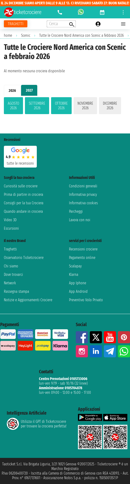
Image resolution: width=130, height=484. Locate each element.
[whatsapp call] (81, 12)
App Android (78, 291)
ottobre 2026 (61, 105)
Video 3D (10, 220)
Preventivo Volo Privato (86, 300)
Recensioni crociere (83, 249)
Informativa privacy (83, 194)
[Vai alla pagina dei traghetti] (15, 23)
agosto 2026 (13, 105)
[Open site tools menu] (123, 12)
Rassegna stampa (16, 291)
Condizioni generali (83, 186)
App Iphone (77, 283)
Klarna (73, 274)
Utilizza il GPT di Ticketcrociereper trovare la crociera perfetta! (36, 424)
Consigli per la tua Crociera (23, 203)
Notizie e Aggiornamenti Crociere (28, 300)
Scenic (25, 35)
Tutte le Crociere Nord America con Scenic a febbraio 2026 (81, 35)
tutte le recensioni (20, 163)
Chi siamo (11, 266)
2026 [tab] (12, 90)
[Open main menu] (123, 24)
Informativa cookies (83, 203)
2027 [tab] (29, 90)
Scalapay (75, 266)
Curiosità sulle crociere (21, 186)
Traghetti (10, 249)
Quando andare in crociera (23, 211)
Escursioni (11, 228)
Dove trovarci (13, 274)
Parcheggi (76, 211)
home (8, 35)
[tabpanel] (65, 106)
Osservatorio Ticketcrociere (24, 257)
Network (10, 283)
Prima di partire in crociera (23, 194)
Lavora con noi (79, 220)
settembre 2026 (37, 105)
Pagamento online (82, 257)
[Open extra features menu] (61, 24)
